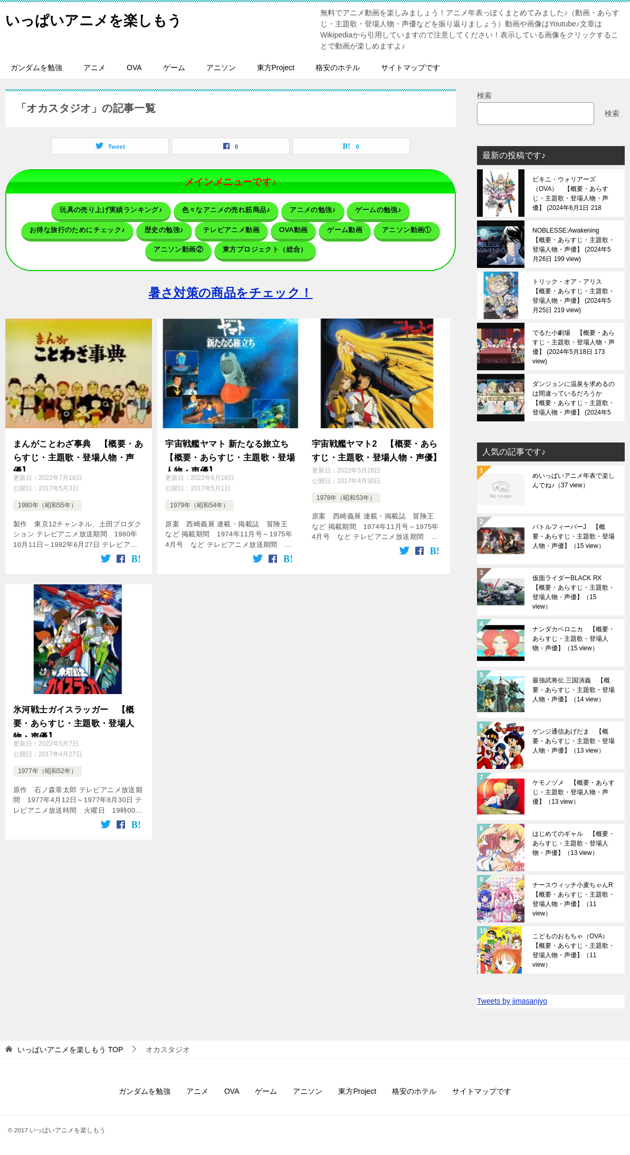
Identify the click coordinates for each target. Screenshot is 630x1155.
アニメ (94, 67)
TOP (70, 1049)
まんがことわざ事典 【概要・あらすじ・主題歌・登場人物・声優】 (78, 447)
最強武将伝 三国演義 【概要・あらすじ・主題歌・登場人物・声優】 (573, 690)
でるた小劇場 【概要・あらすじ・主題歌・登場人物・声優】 (573, 347)
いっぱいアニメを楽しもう (103, 18)
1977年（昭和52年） (47, 763)
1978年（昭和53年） (346, 487)
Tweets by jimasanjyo (512, 1001)
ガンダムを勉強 (36, 67)
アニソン (221, 67)
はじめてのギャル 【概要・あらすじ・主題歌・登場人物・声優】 (573, 843)
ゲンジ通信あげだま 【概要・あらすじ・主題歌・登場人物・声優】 (573, 741)
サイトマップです (410, 67)
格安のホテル (338, 67)
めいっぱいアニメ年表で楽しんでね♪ (573, 480)
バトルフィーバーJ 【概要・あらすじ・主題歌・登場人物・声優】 (573, 536)
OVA (134, 67)
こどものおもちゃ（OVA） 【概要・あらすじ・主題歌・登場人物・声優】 (573, 950)
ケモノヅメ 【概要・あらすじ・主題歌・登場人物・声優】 (573, 792)
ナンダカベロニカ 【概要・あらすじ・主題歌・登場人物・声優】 (573, 638)
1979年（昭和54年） (199, 498)
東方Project (276, 67)
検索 (484, 95)
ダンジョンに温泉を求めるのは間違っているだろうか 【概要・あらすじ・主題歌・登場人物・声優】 (573, 398)
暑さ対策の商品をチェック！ (230, 285)
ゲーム (174, 67)
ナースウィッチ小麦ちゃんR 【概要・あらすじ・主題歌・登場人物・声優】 (574, 899)
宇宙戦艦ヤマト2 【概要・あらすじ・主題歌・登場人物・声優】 (377, 441)
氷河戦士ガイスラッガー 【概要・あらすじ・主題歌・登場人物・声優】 (74, 713)
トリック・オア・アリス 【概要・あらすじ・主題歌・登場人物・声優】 (573, 296)
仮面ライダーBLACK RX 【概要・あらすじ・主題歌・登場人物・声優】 (573, 592)
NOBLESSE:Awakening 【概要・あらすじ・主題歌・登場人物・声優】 (573, 245)
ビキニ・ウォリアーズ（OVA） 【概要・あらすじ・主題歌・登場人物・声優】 (570, 193)
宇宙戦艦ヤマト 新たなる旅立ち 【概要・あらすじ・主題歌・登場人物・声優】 (230, 447)
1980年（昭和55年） (47, 498)
